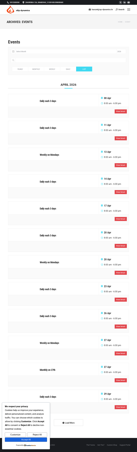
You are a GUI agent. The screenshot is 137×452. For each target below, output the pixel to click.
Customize (15, 435)
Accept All (26, 439)
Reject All (37, 435)
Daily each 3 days (48, 101)
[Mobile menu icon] (128, 9)
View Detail (120, 111)
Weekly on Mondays (49, 154)
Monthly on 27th (47, 369)
